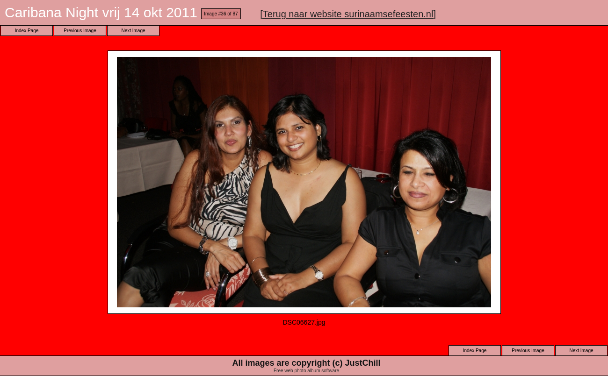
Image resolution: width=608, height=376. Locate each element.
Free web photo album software (306, 370)
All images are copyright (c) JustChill (306, 363)
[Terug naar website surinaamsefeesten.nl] (348, 14)
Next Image (133, 30)
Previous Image (80, 30)
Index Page (27, 30)
